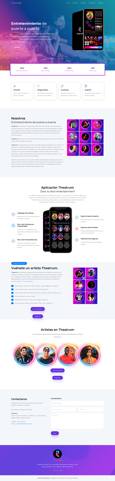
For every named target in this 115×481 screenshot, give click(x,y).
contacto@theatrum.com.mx (24, 424)
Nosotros (75, 3)
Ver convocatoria (38, 309)
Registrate (38, 316)
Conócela (83, 3)
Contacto (100, 3)
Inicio (68, 3)
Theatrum (75, 478)
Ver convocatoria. (28, 281)
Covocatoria (92, 3)
